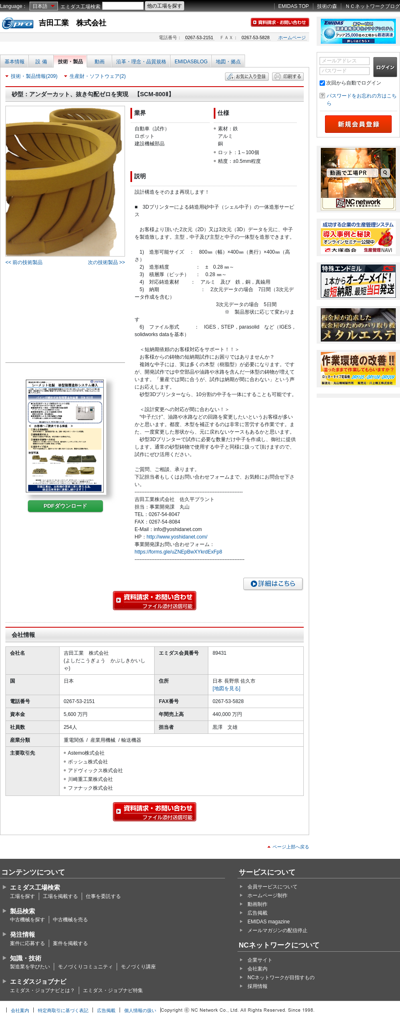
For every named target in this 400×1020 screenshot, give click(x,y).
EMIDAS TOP (293, 6)
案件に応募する (27, 943)
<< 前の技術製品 (23, 262)
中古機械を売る (70, 920)
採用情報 (258, 986)
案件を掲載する (70, 943)
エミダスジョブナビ (38, 981)
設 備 (41, 62)
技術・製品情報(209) (34, 76)
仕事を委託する (103, 896)
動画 (100, 62)
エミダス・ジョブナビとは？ (42, 990)
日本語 (40, 6)
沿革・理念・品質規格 (141, 62)
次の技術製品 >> (106, 262)
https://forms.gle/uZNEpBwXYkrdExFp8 (178, 552)
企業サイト (260, 960)
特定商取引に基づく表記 (63, 1010)
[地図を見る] (226, 688)
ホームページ (292, 37)
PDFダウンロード (65, 506)
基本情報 (15, 62)
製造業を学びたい (30, 967)
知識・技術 (25, 958)
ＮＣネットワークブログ (372, 6)
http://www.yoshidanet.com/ (177, 537)
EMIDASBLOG (191, 62)
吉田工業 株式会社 (72, 23)
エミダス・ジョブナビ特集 (113, 990)
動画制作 (258, 904)
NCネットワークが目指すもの (281, 977)
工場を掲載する (60, 896)
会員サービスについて (273, 887)
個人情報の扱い (140, 1010)
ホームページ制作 (268, 895)
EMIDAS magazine (269, 922)
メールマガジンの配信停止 (278, 930)
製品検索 (22, 911)
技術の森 (327, 6)
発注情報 (22, 934)
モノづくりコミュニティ (85, 967)
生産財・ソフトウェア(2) (98, 76)
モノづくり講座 (138, 967)
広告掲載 (258, 913)
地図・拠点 (228, 62)
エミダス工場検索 (80, 7)
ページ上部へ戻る (290, 846)
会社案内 (258, 969)
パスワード (334, 71)
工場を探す (22, 896)
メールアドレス (339, 61)
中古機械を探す (27, 920)
